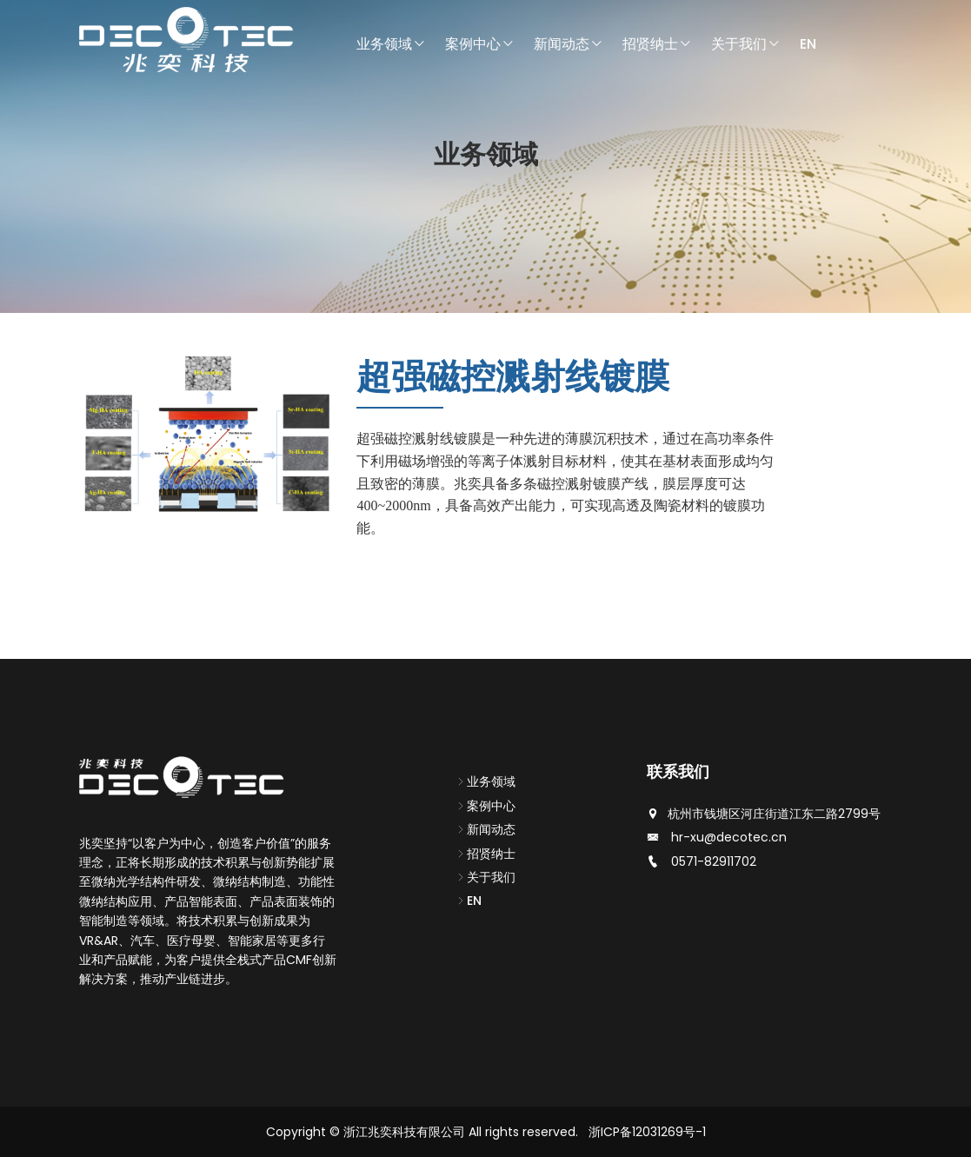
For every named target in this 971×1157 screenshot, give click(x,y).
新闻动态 (568, 44)
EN (808, 44)
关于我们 (746, 44)
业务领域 (391, 44)
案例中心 (480, 44)
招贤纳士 (657, 44)
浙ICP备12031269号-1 (647, 1131)
